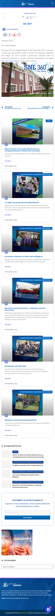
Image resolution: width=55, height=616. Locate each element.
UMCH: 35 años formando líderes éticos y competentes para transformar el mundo (22, 150)
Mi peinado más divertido (15, 366)
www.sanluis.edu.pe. (12, 61)
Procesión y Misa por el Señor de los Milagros (24, 256)
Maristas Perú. (23, 613)
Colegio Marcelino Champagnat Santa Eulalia (27, 462)
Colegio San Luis (30, 13)
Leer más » (8, 161)
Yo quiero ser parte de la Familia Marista (22, 202)
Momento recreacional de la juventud (20, 420)
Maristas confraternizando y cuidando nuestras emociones (25, 309)
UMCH (15, 452)
